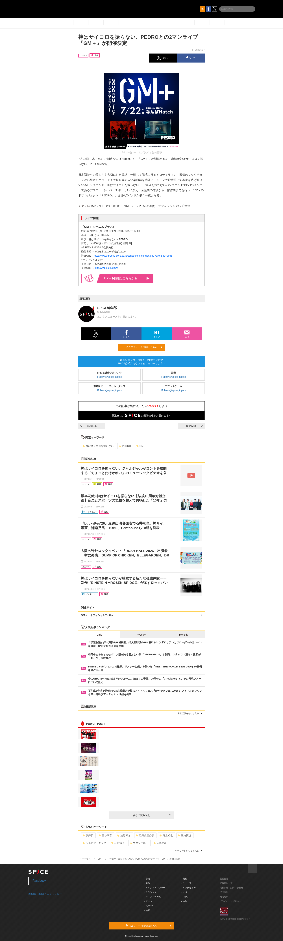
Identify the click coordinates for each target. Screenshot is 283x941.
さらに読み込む (152, 815)
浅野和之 (123, 835)
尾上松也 (166, 835)
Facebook (39, 880)
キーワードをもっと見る (188, 850)
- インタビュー (188, 887)
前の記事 (88, 426)
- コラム (185, 896)
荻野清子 (118, 843)
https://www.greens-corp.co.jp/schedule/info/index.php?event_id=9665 (133, 255)
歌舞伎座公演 (145, 835)
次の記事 (194, 426)
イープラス (85, 859)
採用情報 (224, 892)
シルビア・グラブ (94, 843)
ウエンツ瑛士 (139, 843)
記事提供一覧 (226, 883)
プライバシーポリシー (230, 901)
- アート (148, 901)
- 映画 (147, 910)
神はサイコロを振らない (98, 446)
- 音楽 (147, 878)
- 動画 (184, 878)
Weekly (141, 634)
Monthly (183, 634)
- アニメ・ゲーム (152, 896)
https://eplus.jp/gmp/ (106, 268)
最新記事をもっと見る (189, 713)
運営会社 (224, 878)
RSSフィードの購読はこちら (144, 347)
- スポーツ (149, 906)
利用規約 (224, 896)
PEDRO (125, 446)
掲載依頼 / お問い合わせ (231, 887)
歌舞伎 (88, 835)
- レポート (186, 892)
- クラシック (150, 892)
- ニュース (186, 883)
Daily (99, 634)
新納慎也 (184, 835)
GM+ (140, 446)
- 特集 (184, 901)
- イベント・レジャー (154, 887)
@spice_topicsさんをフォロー (45, 893)
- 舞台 (147, 883)
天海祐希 (160, 843)
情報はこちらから (126, 278)
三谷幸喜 (105, 835)
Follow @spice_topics (109, 376)
